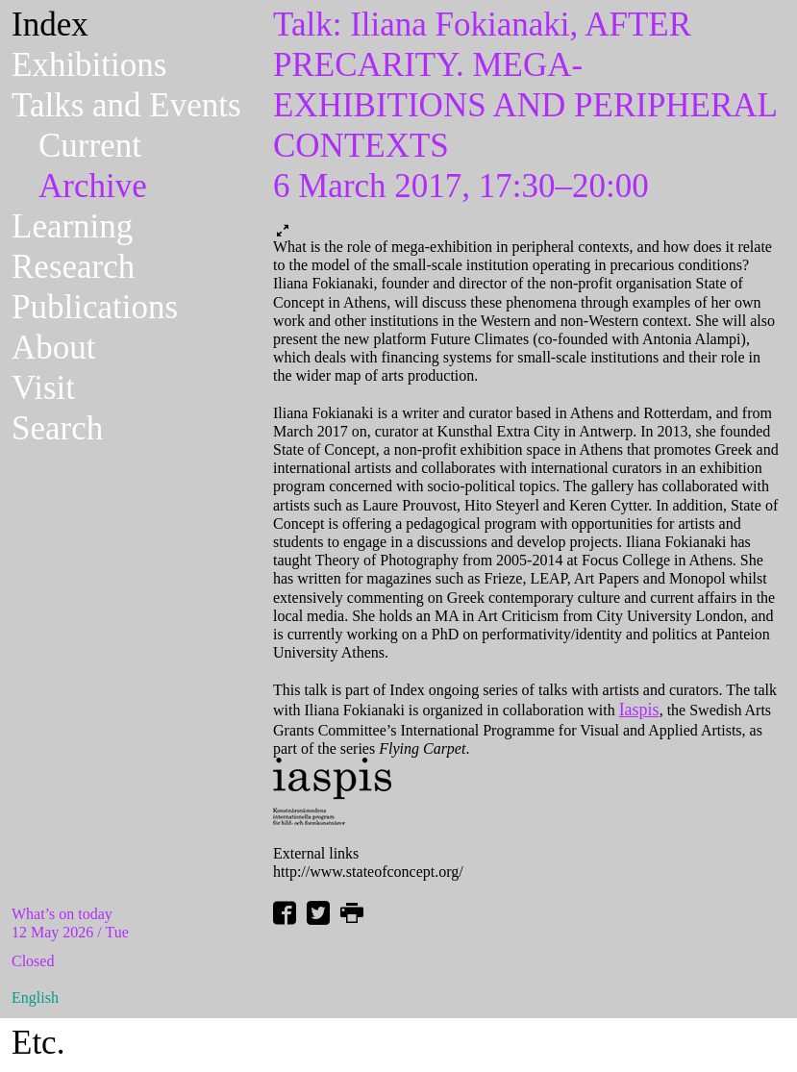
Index (50, 24)
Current (89, 145)
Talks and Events (126, 105)
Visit (43, 388)
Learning (72, 226)
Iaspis (639, 709)
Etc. (38, 1042)
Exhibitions (89, 65)
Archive (92, 186)
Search (57, 428)
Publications (95, 307)
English (35, 997)
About (54, 347)
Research (73, 267)
